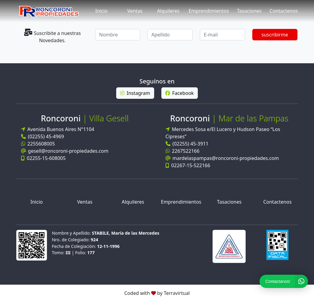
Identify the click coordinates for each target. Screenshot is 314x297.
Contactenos (283, 11)
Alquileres (168, 11)
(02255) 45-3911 (187, 144)
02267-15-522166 (188, 165)
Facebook (179, 93)
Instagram (135, 93)
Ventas (135, 11)
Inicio (101, 11)
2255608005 (38, 143)
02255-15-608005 (43, 158)
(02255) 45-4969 (42, 136)
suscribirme (275, 34)
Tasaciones (249, 11)
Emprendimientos (208, 11)
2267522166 (183, 151)
